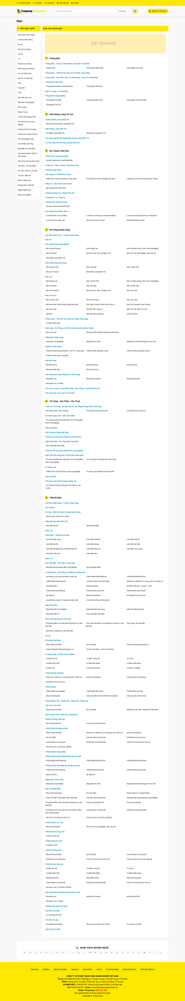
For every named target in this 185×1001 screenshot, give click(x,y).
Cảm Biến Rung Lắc (94, 549)
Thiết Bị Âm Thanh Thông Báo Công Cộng (61, 179)
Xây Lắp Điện (51, 477)
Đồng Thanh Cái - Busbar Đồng (138, 793)
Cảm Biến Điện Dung (53, 539)
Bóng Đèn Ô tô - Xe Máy (54, 383)
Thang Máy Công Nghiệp (55, 96)
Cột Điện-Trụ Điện (53, 911)
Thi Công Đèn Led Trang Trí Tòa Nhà (60, 393)
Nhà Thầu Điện (51, 428)
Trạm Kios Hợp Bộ (93, 668)
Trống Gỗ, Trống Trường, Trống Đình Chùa (62, 165)
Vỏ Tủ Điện (50, 508)
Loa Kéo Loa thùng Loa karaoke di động (101, 215)
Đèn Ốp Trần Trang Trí (95, 309)
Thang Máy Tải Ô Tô (53, 105)
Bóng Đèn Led (51, 379)
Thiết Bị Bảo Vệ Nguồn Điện (57, 728)
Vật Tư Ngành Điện (53, 789)
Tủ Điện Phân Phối (52, 663)
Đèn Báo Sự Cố (51, 365)
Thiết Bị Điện (51, 687)
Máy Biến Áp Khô (52, 526)
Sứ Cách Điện (91, 644)
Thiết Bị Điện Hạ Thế (54, 841)
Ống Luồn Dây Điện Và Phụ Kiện (58, 619)
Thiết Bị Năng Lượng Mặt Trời (57, 120)
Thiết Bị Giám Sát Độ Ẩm (95, 591)
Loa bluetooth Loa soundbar (56, 215)
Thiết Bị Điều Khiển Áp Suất (56, 581)
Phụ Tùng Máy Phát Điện (96, 614)
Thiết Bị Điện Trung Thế (55, 832)
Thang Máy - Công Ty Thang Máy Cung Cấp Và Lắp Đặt (67, 64)
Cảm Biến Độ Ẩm (52, 544)
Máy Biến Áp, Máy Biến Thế (57, 521)
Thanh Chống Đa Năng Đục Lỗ (138, 644)
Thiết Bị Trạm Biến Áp (54, 864)
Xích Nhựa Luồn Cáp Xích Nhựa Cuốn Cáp (61, 576)
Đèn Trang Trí (51, 295)
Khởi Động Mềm (92, 586)
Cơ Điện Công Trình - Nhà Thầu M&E (60, 416)
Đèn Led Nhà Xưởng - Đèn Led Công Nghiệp (142, 248)
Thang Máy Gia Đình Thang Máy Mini (59, 86)
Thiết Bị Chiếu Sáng (53, 347)
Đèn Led (49, 277)
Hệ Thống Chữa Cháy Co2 (136, 411)
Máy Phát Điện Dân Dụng (96, 609)
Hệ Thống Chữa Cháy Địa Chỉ (97, 411)
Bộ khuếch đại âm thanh (136, 220)
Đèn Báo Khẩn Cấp (53, 369)
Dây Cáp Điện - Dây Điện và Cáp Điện (60, 563)
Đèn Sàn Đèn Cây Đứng (95, 314)
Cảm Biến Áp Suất (133, 544)
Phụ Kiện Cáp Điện (53, 640)
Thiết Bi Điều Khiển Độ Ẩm (136, 576)
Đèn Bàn (49, 314)
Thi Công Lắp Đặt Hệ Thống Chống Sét (61, 481)
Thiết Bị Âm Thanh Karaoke (56, 202)
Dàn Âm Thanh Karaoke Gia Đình (58, 206)
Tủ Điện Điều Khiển (93, 663)
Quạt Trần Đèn (132, 314)
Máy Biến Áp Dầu (93, 526)
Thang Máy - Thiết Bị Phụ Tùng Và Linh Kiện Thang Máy (68, 73)
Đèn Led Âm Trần (52, 267)
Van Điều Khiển (51, 586)
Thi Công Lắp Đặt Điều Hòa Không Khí (100, 471)
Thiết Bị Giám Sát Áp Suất (136, 591)
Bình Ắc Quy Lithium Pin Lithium (57, 516)
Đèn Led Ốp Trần (133, 267)
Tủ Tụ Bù (130, 658)
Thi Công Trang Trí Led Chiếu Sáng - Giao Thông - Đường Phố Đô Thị (73, 388)
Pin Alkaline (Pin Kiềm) (54, 924)
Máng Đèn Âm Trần (94, 341)
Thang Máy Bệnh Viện (95, 100)
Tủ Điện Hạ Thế (51, 658)
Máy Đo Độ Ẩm (51, 774)
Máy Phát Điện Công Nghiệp (56, 609)
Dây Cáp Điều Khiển (94, 567)
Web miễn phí (62, 3)
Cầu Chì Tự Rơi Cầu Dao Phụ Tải (138, 742)
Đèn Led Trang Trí (52, 272)
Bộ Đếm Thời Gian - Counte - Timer (139, 586)
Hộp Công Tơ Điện (53, 929)
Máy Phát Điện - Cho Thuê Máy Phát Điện (62, 441)
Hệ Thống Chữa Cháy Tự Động (57, 411)
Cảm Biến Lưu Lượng (134, 549)
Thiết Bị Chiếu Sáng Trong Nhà (57, 355)
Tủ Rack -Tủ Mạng (133, 668)
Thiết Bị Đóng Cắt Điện (55, 673)
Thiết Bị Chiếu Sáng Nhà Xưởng (138, 351)
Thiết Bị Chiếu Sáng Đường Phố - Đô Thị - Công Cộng (65, 351)
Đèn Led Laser (132, 290)
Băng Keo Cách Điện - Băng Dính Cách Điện (142, 710)
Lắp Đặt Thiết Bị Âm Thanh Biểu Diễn (59, 160)
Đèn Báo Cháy (132, 365)
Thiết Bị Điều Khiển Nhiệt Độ (97, 576)
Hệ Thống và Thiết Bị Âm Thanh (58, 174)
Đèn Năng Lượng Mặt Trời (96, 133)
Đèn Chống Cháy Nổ (53, 248)
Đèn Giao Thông (92, 369)
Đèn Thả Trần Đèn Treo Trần (137, 309)
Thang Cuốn (50, 68)
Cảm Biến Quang (93, 544)
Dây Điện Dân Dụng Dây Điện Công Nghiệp (61, 567)
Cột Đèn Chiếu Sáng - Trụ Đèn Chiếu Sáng (62, 235)
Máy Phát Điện (51, 605)
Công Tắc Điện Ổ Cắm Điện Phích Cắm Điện (102, 696)
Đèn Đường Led (92, 248)
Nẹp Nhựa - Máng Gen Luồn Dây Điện (59, 631)
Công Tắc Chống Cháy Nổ (96, 723)
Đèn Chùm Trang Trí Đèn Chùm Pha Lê (100, 304)
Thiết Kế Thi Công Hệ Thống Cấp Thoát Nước (63, 437)
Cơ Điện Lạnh (51, 467)
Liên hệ (74, 3)
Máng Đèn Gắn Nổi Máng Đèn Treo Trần (141, 341)
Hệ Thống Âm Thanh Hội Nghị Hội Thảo (101, 179)
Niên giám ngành (23, 3)
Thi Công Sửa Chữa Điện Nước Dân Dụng (101, 459)
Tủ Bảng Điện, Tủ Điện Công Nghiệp (60, 654)
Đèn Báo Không (92, 365)
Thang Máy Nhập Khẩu (95, 68)
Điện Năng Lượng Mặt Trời (56, 129)
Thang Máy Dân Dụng (54, 82)
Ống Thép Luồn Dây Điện (136, 623)
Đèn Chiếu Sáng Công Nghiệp (57, 244)
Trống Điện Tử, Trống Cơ (55, 197)
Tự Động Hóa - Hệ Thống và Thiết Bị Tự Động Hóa (65, 572)
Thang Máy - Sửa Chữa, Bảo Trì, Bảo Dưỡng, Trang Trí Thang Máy (72, 77)
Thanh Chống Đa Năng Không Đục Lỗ (59, 649)
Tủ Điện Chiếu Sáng (53, 323)
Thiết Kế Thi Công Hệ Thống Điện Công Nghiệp (64, 451)
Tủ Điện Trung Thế (93, 658)
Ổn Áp (48, 636)
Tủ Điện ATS (50, 668)
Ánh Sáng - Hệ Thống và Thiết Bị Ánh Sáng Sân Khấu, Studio (69, 328)
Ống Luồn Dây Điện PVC (95, 802)
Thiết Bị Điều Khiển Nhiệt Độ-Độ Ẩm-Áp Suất (63, 756)
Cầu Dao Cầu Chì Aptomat (136, 677)
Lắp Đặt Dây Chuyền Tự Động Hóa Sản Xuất (62, 600)
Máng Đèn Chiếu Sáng (54, 337)
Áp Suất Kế (50, 595)
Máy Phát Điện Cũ (52, 614)
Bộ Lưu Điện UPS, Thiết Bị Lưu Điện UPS (62, 715)
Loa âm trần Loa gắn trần (55, 220)
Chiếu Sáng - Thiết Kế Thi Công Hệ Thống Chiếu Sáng (67, 319)
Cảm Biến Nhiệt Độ (93, 539)
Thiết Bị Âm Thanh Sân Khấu (57, 156)
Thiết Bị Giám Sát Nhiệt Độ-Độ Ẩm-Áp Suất (63, 766)
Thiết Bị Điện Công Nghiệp (55, 691)
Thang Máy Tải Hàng (53, 100)
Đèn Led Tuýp (91, 267)
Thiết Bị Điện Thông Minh (56, 752)
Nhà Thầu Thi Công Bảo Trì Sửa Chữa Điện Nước (65, 455)
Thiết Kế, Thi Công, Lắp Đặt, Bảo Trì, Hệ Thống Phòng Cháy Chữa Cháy (74, 407)
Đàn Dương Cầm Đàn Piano (56, 188)
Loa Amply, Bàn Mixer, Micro (57, 211)
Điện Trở (49, 558)
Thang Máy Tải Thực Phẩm (137, 100)
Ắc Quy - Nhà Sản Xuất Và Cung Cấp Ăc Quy (63, 512)
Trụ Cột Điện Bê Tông (53, 915)
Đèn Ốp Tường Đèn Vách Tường (138, 304)
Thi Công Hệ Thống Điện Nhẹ (57, 432)
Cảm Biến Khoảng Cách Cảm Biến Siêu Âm (61, 549)
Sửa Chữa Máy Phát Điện (55, 446)
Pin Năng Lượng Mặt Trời (55, 133)
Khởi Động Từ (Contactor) (136, 595)
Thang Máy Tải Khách (95, 86)
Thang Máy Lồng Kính (135, 68)
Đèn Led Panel (51, 253)
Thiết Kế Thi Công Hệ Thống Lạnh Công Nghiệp (63, 471)
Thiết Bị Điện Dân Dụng (95, 691)
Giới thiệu (37, 3)
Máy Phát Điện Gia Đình (135, 609)
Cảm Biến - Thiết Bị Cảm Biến (57, 535)
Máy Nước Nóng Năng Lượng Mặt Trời (60, 124)
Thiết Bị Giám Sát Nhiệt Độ (55, 591)
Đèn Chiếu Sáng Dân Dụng (56, 263)
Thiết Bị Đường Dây (53, 850)
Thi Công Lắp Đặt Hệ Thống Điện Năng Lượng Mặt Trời (67, 138)
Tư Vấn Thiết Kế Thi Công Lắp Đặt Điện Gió (63, 143)
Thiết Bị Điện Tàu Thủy (135, 691)
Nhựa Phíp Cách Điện (54, 644)
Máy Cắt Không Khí (94, 595)
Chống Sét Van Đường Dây (96, 742)
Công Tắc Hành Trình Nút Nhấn (98, 581)
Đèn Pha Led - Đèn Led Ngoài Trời (99, 253)
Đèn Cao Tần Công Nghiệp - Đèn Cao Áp (141, 253)
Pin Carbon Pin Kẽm (134, 924)
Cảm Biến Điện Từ (133, 539)
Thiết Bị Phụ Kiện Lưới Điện (56, 906)
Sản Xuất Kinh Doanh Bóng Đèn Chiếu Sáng (63, 375)
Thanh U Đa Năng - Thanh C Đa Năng (100, 649)
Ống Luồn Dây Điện (134, 802)
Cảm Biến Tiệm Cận (53, 553)
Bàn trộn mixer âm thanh (96, 220)
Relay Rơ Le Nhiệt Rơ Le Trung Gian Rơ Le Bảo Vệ (145, 581)
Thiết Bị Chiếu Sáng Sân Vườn (97, 351)
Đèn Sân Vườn (51, 309)
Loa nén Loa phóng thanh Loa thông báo (142, 215)
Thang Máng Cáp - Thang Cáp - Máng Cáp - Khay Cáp (67, 701)
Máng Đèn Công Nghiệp (54, 341)
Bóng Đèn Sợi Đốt (133, 379)
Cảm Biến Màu (92, 553)
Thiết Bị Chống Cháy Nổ (55, 719)
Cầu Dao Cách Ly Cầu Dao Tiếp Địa (58, 747)
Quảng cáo (49, 3)
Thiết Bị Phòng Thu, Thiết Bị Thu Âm (60, 193)
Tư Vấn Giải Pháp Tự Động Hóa (98, 600)
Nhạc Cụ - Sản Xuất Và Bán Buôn (59, 184)
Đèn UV (49, 240)
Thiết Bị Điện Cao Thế (54, 822)
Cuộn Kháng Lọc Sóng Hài (55, 742)
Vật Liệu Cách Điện (53, 705)
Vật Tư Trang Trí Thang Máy (57, 91)
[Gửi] (135, 11)
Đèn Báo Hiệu (51, 361)
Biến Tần (49, 531)
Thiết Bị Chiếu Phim (53, 170)
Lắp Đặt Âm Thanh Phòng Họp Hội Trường (142, 179)
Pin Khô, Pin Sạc (52, 920)
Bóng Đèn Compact (94, 379)
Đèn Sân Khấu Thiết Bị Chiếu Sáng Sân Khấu (62, 304)
